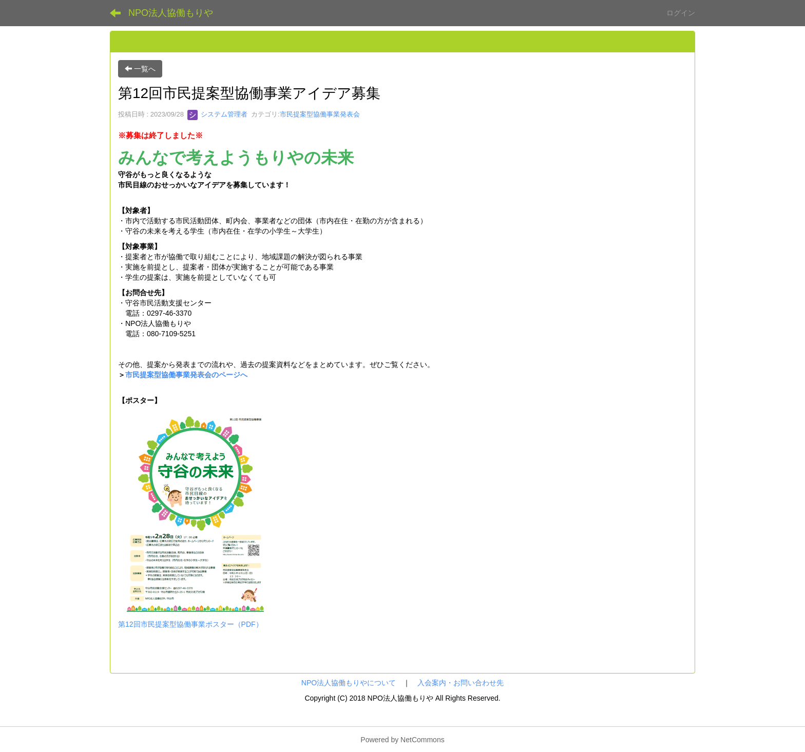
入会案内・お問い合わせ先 (460, 683)
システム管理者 (217, 114)
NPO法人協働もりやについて (348, 683)
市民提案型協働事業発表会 (320, 114)
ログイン (680, 13)
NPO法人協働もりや (170, 13)
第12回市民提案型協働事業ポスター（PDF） (190, 624)
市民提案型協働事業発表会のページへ (186, 375)
